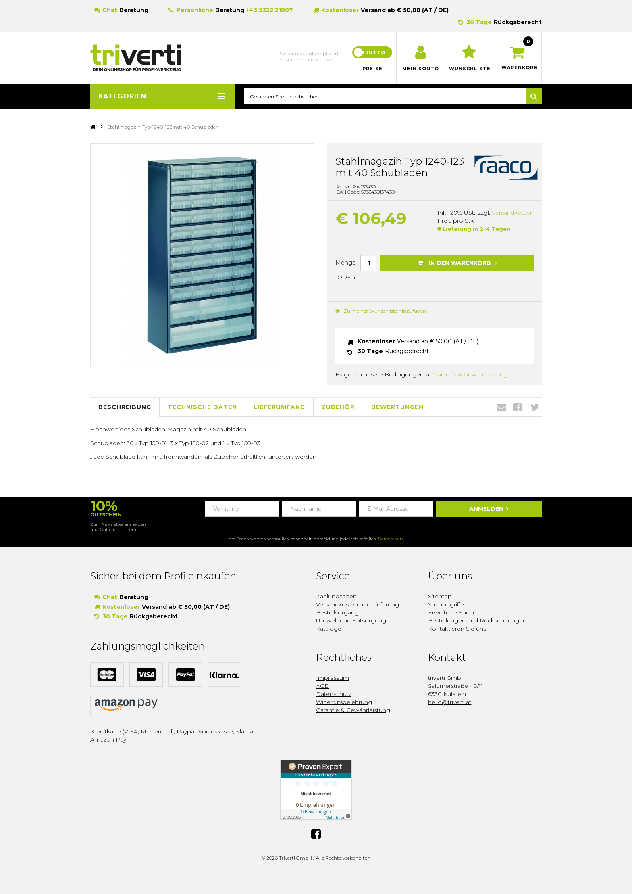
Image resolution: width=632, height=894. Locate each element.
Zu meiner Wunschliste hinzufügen (380, 311)
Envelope (501, 407)
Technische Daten (202, 407)
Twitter (534, 407)
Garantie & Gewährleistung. (471, 374)
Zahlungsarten (336, 596)
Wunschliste (469, 68)
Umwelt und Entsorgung (351, 620)
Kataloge (328, 628)
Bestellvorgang (337, 612)
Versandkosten (513, 213)
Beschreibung (124, 407)
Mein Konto (420, 68)
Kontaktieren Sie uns (457, 628)
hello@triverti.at (449, 702)
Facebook (518, 407)
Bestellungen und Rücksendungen (477, 620)
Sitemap (440, 596)
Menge (345, 262)
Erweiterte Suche (452, 612)
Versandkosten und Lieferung (357, 604)
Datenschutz (391, 538)
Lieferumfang (279, 407)
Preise (372, 68)
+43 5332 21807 (269, 10)
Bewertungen (397, 407)
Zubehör (338, 407)
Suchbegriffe (446, 604)
